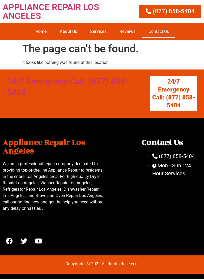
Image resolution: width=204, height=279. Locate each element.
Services (98, 31)
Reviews (127, 31)
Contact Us (158, 31)
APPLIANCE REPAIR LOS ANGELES (51, 11)
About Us (68, 31)
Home (41, 31)
